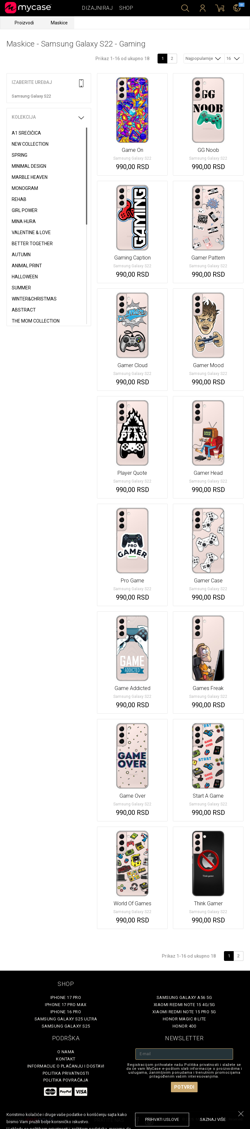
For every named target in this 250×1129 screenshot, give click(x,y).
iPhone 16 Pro (65, 1011)
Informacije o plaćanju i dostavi (65, 1066)
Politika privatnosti (66, 1073)
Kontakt (66, 1058)
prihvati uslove (162, 1119)
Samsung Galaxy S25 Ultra (66, 1018)
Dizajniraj (97, 8)
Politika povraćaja (66, 1080)
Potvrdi (184, 1087)
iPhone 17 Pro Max (66, 1004)
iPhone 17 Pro (65, 997)
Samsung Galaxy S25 (66, 1026)
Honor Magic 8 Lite (184, 1018)
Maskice (59, 22)
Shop (126, 8)
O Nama (66, 1051)
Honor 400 (184, 1026)
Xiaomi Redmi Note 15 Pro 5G (184, 1011)
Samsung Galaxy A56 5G (184, 997)
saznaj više (213, 1119)
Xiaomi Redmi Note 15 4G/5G (184, 1004)
